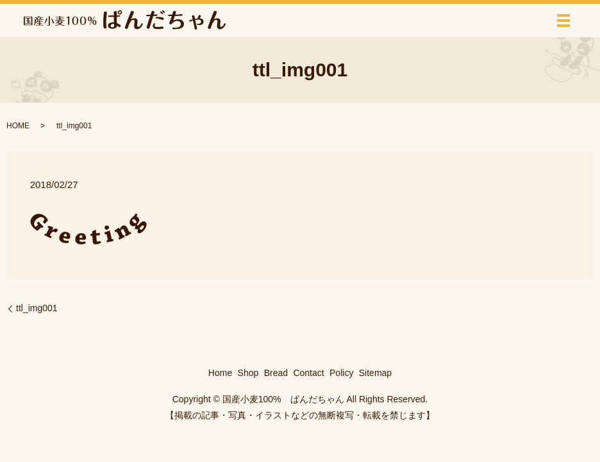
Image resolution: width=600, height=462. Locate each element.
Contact (308, 373)
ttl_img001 (37, 308)
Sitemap (375, 373)
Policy (341, 373)
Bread (276, 373)
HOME (17, 125)
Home (220, 373)
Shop (248, 373)
